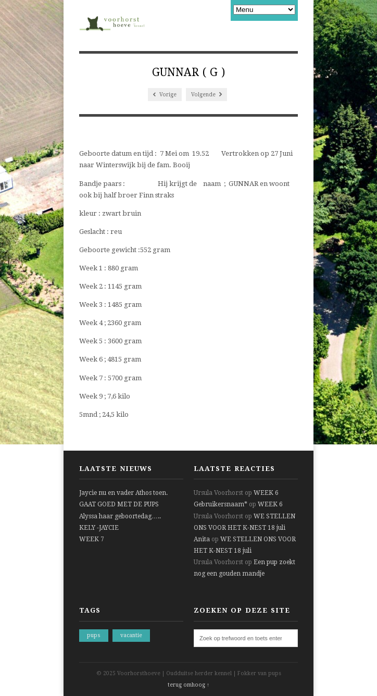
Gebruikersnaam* (220, 504)
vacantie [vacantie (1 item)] (131, 635)
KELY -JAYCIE (99, 527)
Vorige (165, 94)
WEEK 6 (266, 492)
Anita (202, 539)
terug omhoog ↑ (188, 685)
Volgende (206, 94)
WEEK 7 (91, 539)
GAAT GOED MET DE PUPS (119, 504)
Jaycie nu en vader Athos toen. (123, 492)
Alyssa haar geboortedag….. (120, 516)
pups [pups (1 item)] (93, 635)
